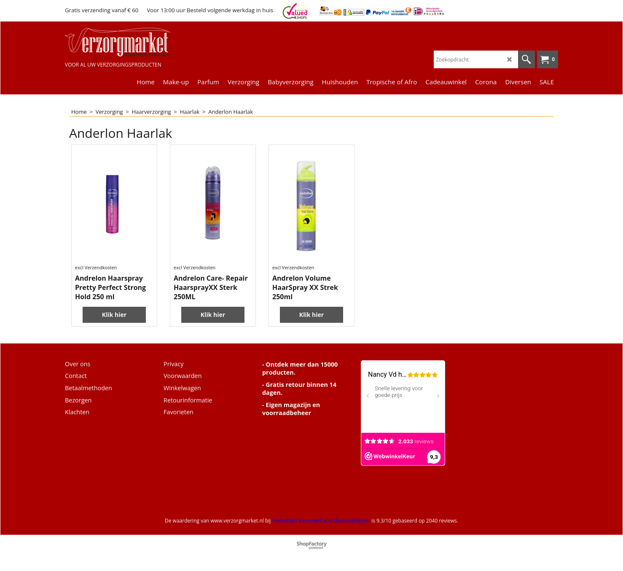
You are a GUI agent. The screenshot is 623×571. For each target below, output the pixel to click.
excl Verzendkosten (96, 267)
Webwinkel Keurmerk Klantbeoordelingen (321, 520)
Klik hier (114, 315)
